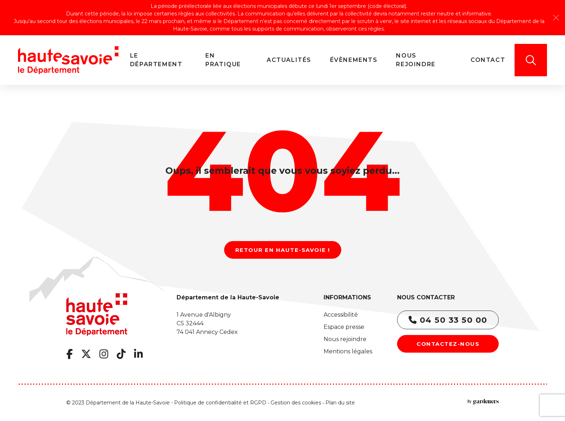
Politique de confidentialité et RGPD (220, 402)
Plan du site (340, 402)
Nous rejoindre (345, 339)
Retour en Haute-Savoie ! (282, 249)
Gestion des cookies (296, 402)
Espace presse (344, 326)
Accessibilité (341, 314)
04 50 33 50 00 (448, 320)
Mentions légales (348, 351)
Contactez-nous (448, 343)
